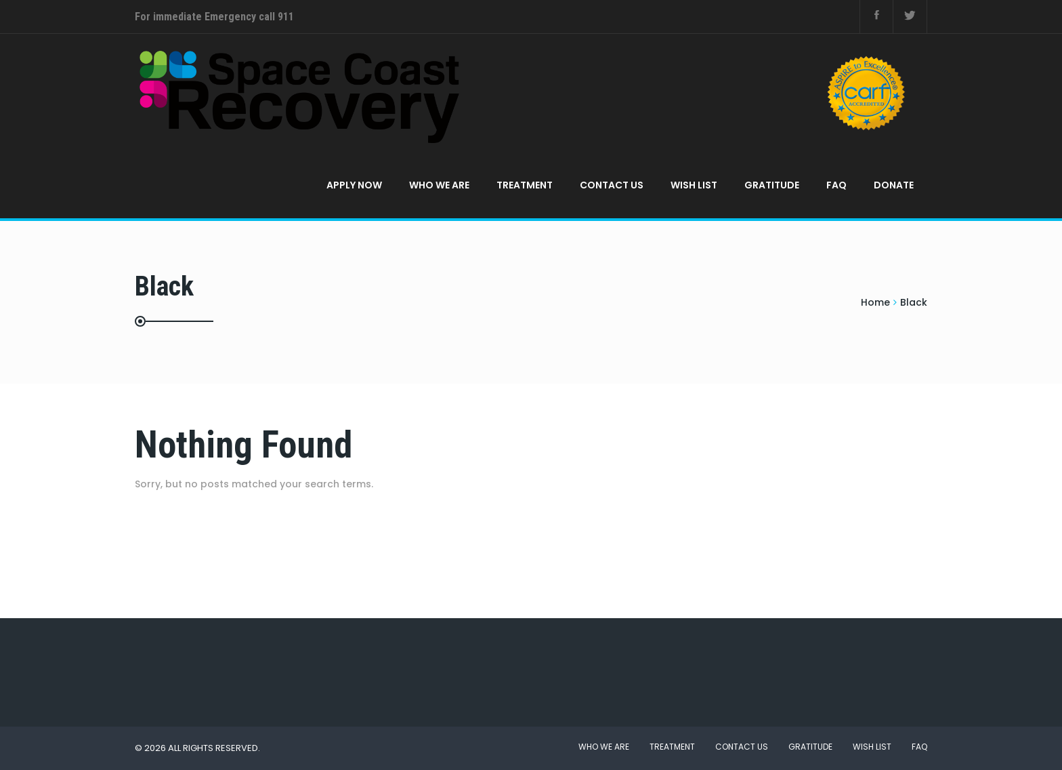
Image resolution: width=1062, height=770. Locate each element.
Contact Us (611, 185)
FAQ (836, 185)
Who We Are (439, 185)
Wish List (694, 185)
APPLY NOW (354, 185)
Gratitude (771, 185)
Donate (894, 185)
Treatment (524, 185)
